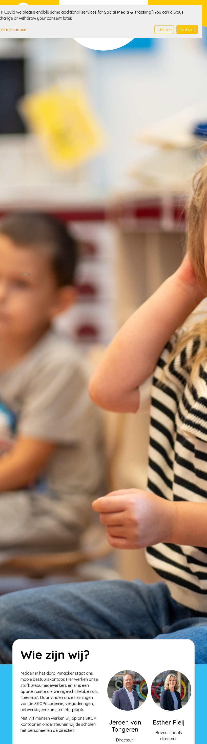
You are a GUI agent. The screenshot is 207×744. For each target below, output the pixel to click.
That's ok (187, 29)
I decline (164, 29)
